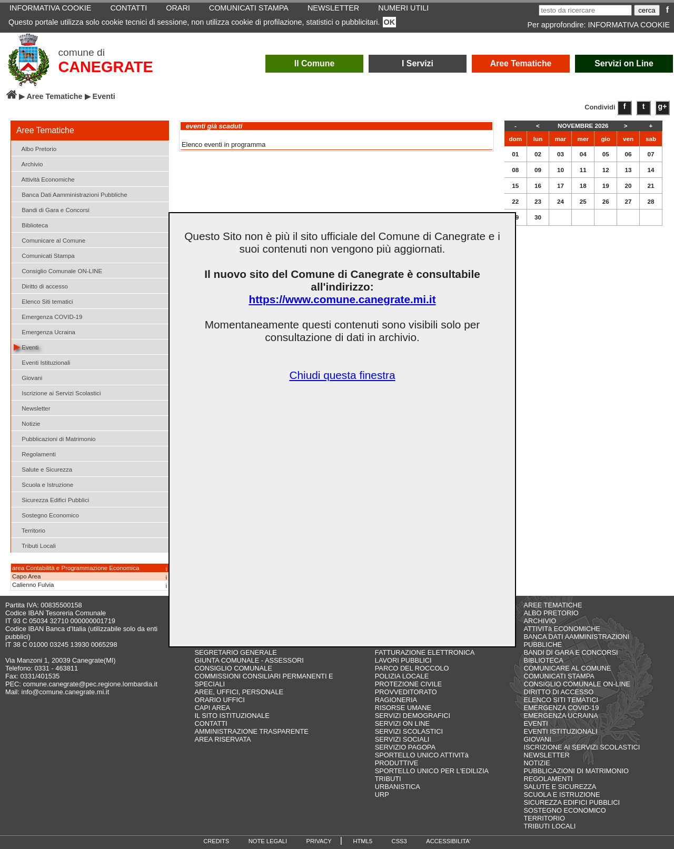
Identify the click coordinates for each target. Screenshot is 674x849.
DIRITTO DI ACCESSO (558, 692)
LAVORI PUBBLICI (403, 660)
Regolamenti (35, 453)
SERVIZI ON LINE (402, 723)
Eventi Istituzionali (42, 361)
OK (389, 22)
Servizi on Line (623, 63)
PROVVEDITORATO (406, 692)
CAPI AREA (213, 708)
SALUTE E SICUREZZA (559, 787)
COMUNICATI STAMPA (558, 676)
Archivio (28, 163)
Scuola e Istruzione (43, 484)
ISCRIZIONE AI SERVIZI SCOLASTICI (581, 747)
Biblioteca (31, 224)
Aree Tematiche (521, 63)
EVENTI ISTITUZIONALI (560, 731)
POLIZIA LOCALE (402, 676)
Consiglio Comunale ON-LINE (58, 270)
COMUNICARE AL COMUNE (567, 668)
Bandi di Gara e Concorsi (52, 209)
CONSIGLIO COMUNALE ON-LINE (576, 684)
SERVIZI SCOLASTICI (409, 731)
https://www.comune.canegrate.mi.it (342, 299)
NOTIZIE (536, 763)
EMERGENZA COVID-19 (561, 708)
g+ (662, 106)
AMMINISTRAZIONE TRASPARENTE (252, 731)
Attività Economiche (44, 178)
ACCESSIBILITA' (448, 841)
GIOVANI (537, 739)
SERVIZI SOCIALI (402, 739)
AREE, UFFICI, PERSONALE (239, 692)
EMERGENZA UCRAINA (560, 716)
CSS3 (399, 841)
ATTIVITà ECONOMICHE (561, 629)
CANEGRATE (105, 66)
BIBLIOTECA (543, 660)
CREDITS (216, 841)
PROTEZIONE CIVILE (408, 684)
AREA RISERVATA (223, 739)
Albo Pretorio (35, 148)
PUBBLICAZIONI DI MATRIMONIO (576, 771)
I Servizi (417, 63)
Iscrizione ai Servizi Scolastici (57, 392)
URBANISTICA (397, 787)
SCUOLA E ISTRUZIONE (561, 794)
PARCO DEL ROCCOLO (412, 668)
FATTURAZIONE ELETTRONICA (425, 652)
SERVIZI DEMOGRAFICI (412, 716)
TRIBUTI (388, 779)
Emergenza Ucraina (44, 331)
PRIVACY (319, 841)
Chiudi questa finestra (342, 375)
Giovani (28, 377)
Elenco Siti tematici (43, 300)
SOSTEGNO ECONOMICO (564, 810)
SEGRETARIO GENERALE (236, 652)
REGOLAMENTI (547, 779)
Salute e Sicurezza (43, 468)
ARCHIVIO (539, 621)
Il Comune (314, 63)
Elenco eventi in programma (223, 144)
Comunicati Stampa (44, 255)
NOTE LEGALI (268, 841)
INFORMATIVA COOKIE (629, 25)
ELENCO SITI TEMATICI (560, 700)
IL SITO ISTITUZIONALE (232, 716)
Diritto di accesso (41, 285)
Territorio (29, 529)
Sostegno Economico (46, 514)
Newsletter (32, 407)
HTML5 (362, 841)
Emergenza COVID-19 (48, 316)
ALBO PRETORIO (550, 613)
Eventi (26, 346)
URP (382, 794)
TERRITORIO (544, 818)
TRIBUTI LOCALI (549, 826)
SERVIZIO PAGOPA (405, 747)
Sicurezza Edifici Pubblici (51, 499)
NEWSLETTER (546, 755)
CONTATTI (211, 723)
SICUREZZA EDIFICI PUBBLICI (571, 802)
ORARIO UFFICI (220, 700)
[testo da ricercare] (585, 10)
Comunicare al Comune (49, 239)
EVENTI (535, 723)
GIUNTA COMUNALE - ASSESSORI (249, 660)
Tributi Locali (35, 545)
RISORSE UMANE (403, 708)
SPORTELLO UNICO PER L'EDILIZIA (432, 771)
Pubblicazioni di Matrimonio (54, 438)
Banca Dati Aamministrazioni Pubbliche (70, 193)
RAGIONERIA (396, 700)
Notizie (27, 422)
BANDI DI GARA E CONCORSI (570, 652)
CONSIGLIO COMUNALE (233, 668)
